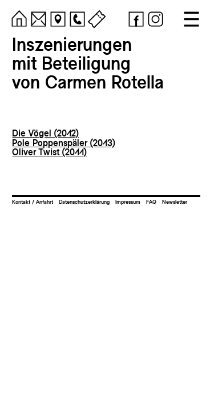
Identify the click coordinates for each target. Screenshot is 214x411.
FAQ (151, 202)
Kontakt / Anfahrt (32, 202)
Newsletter (174, 202)
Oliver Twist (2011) (49, 152)
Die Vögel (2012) (45, 133)
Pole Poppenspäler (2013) (63, 143)
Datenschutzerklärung (84, 202)
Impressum (127, 202)
